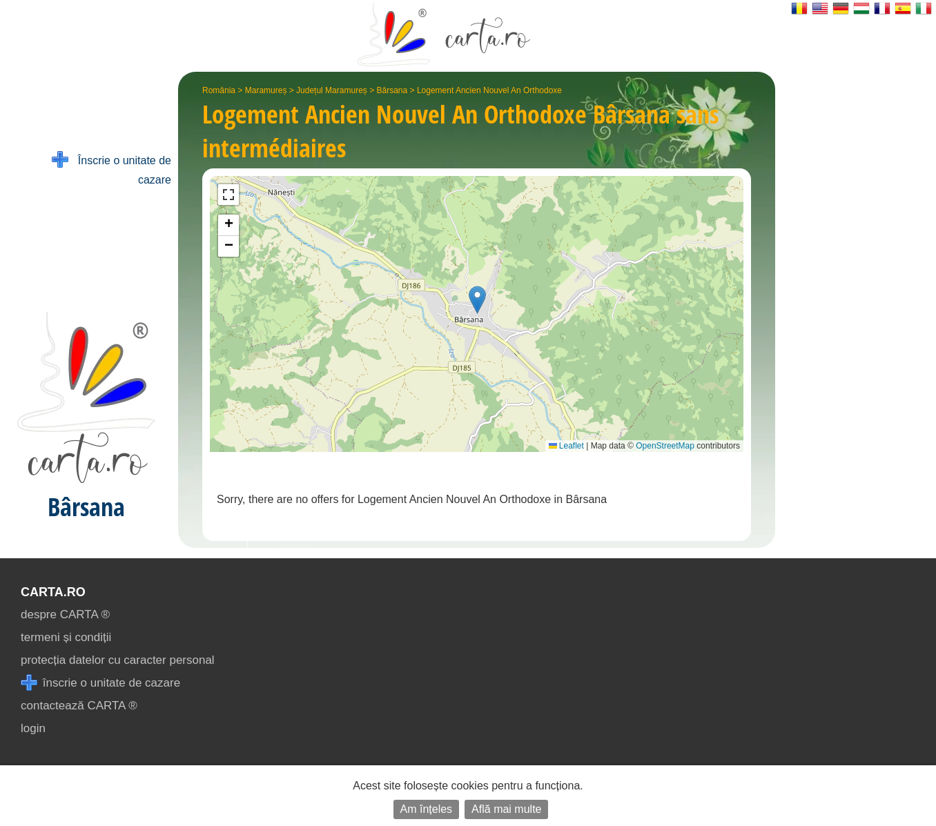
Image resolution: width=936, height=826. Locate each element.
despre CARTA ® (65, 614)
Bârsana (392, 90)
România (218, 90)
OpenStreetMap (665, 446)
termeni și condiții (66, 637)
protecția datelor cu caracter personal (118, 660)
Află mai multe (506, 809)
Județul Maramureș (331, 90)
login (33, 728)
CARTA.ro (53, 592)
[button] (477, 300)
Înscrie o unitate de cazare (111, 169)
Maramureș (266, 90)
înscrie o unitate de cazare (100, 682)
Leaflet (566, 446)
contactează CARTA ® (79, 705)
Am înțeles (426, 809)
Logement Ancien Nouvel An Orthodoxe (489, 90)
